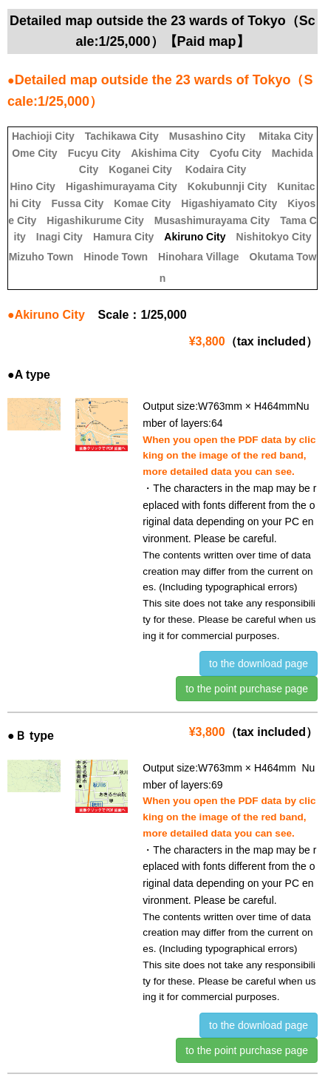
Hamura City (123, 237)
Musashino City (207, 136)
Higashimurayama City (121, 186)
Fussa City (77, 203)
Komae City (142, 203)
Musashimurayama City (212, 220)
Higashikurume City (95, 220)
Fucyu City (94, 153)
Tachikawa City (122, 136)
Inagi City (59, 237)
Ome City (34, 153)
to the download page (258, 663)
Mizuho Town (41, 257)
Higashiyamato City (229, 203)
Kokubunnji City (227, 186)
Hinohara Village (198, 257)
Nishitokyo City (274, 237)
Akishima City (165, 153)
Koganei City (140, 169)
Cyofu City (235, 153)
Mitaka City (286, 136)
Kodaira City (215, 169)
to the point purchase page (246, 689)
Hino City (32, 186)
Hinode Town (115, 257)
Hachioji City (43, 136)
